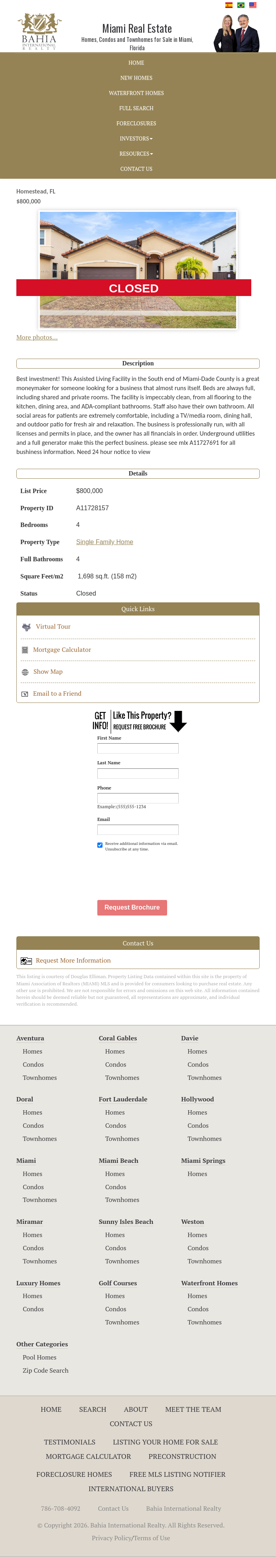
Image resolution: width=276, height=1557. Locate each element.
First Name (109, 738)
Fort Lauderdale (123, 1099)
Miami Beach (118, 1160)
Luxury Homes (38, 1283)
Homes (32, 1051)
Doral (24, 1099)
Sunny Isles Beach (126, 1221)
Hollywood (197, 1099)
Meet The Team (193, 1409)
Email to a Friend (51, 693)
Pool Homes (40, 1357)
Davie (189, 1038)
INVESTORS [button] (136, 138)
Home (51, 1409)
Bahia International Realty (183, 1508)
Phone (104, 788)
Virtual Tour (46, 626)
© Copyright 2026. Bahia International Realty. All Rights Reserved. (131, 1525)
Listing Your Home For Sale (165, 1441)
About (136, 1409)
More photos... (37, 337)
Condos (33, 1064)
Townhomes (40, 1077)
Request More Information (66, 960)
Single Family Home (104, 542)
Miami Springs (203, 1160)
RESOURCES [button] (137, 153)
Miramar (29, 1221)
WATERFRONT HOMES (136, 93)
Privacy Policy (111, 1537)
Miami (26, 1160)
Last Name (108, 763)
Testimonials (69, 1441)
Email (103, 819)
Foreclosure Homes (74, 1474)
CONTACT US (136, 168)
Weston (192, 1221)
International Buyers (131, 1488)
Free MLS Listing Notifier (178, 1474)
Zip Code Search (46, 1370)
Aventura (30, 1038)
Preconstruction (183, 1456)
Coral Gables (118, 1038)
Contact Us (131, 1423)
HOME (136, 62)
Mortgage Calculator (56, 649)
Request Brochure (132, 907)
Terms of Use (152, 1537)
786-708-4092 (61, 1508)
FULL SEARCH (136, 108)
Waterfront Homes (209, 1283)
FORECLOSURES (136, 123)
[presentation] (158, 872)
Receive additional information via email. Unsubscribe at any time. (137, 846)
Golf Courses (118, 1283)
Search (92, 1409)
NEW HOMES (136, 77)
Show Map (42, 671)
